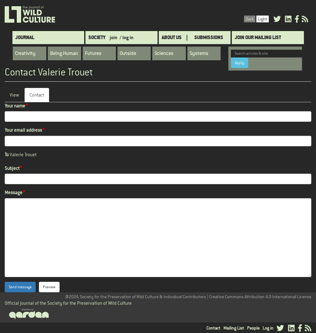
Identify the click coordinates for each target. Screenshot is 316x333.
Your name (15, 106)
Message (13, 192)
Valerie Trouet (23, 154)
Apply (239, 62)
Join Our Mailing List (258, 37)
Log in (268, 328)
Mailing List (233, 328)
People (253, 328)
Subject (12, 168)
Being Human (64, 53)
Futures (93, 53)
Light (262, 19)
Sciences (163, 53)
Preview (49, 287)
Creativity (25, 53)
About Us (171, 37)
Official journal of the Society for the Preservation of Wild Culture (68, 303)
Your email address (23, 130)
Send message (20, 287)
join (113, 37)
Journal (24, 37)
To (7, 154)
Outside (128, 53)
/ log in (127, 37)
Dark (249, 19)
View (14, 95)
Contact (39, 96)
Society (96, 37)
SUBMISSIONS (208, 37)
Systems (199, 53)
